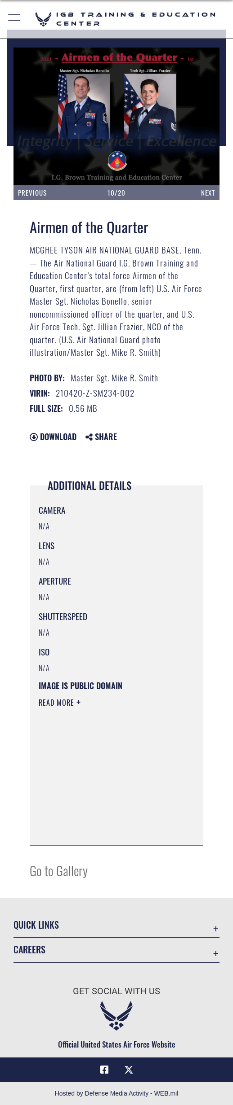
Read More (57, 702)
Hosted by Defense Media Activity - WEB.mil (117, 1093)
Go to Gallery (59, 870)
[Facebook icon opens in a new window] (104, 1070)
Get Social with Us (116, 991)
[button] (14, 19)
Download (53, 436)
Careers (29, 949)
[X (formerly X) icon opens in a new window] (128, 1070)
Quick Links (36, 924)
